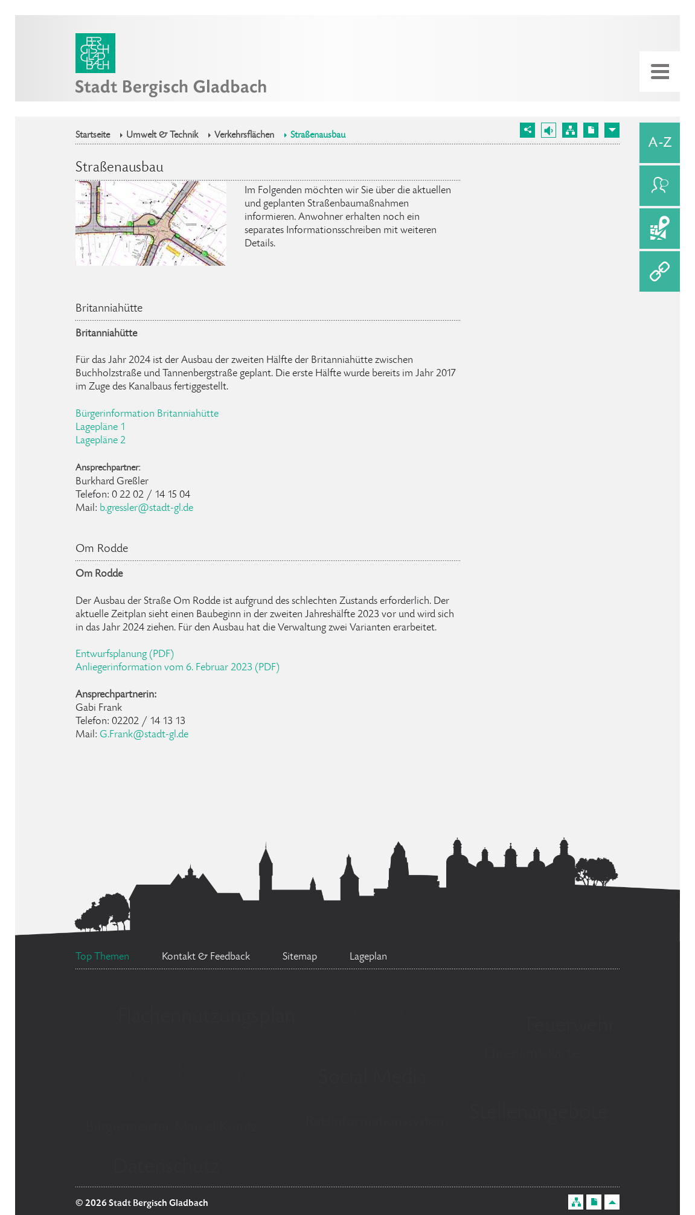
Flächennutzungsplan (206, 1017)
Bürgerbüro (402, 1013)
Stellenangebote (539, 1113)
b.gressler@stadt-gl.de (146, 508)
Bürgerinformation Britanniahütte (147, 414)
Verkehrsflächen (244, 136)
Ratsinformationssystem (377, 1122)
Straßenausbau (317, 136)
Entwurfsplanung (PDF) (124, 654)
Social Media (372, 1078)
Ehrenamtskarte (531, 1054)
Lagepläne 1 (100, 427)
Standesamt (184, 1077)
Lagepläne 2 (100, 440)
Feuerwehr (570, 1026)
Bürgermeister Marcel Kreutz (172, 1127)
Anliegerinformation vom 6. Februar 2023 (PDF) (177, 667)
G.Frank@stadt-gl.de (144, 734)
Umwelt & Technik (162, 136)
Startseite (92, 136)
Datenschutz (166, 1168)
